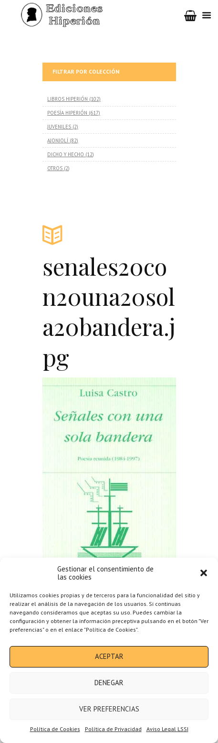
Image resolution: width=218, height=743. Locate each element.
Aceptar (109, 656)
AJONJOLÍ (57, 140)
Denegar (109, 682)
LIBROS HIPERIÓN (67, 99)
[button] (203, 573)
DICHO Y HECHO (65, 154)
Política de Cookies (55, 728)
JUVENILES (59, 126)
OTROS (54, 168)
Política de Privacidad (113, 728)
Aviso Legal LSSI (167, 728)
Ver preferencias (109, 708)
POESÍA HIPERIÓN (67, 112)
